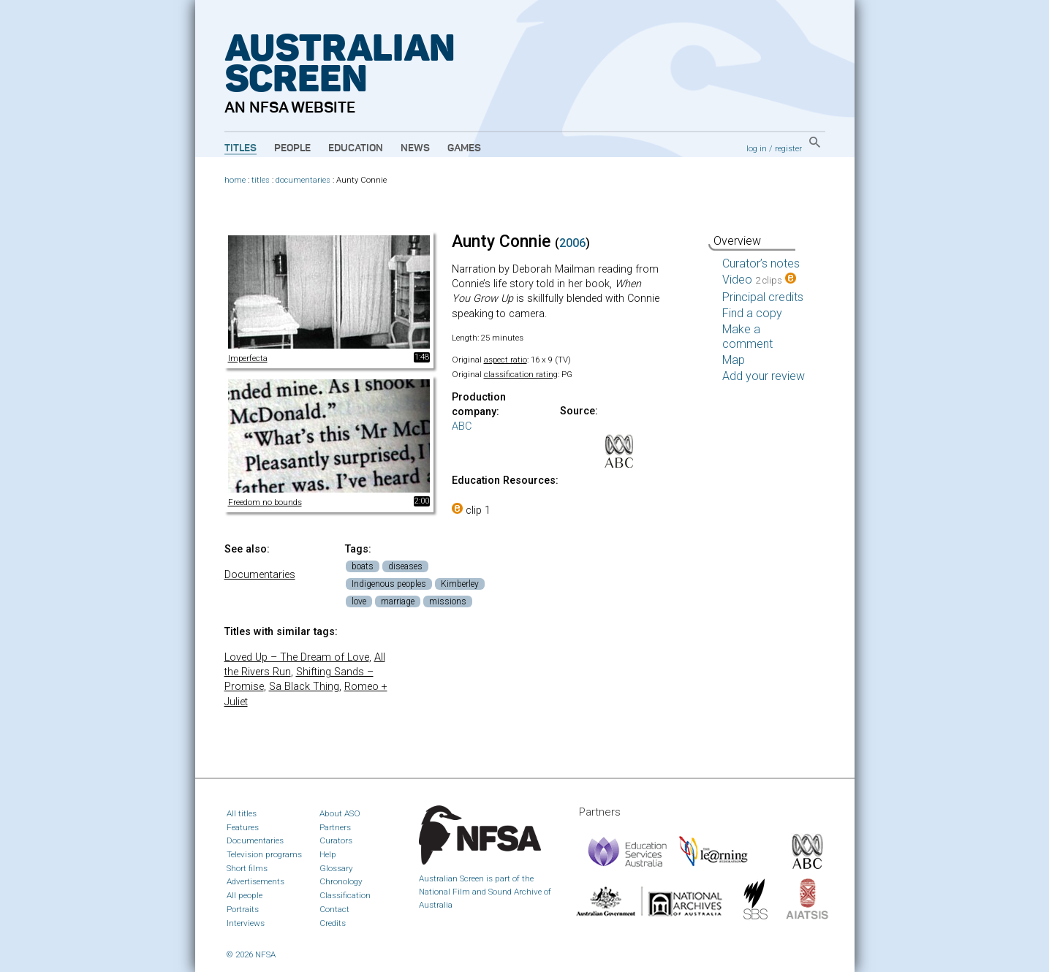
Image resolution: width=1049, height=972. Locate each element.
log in (756, 148)
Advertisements (255, 881)
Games (464, 148)
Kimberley (460, 584)
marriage (397, 601)
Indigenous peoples (389, 584)
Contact (334, 909)
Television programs (264, 854)
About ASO (339, 813)
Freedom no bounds (265, 502)
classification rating (521, 374)
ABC (462, 426)
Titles (240, 148)
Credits (332, 923)
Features (243, 827)
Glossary (336, 868)
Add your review (763, 376)
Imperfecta (248, 358)
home (235, 180)
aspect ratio (505, 359)
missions (447, 601)
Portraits (243, 909)
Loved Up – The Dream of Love (296, 657)
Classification (345, 895)
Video (759, 279)
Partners (335, 827)
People (292, 148)
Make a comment (747, 336)
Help (327, 854)
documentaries (303, 180)
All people (244, 895)
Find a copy (752, 313)
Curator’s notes (761, 263)
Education (355, 148)
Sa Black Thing (304, 686)
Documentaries (259, 575)
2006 (572, 243)
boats (363, 566)
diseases (405, 566)
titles (260, 180)
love (359, 601)
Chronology (341, 881)
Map (733, 360)
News (415, 148)
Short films (247, 868)
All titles (242, 813)
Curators (335, 840)
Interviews (246, 923)
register (788, 148)
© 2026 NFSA (251, 954)
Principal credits (762, 297)
